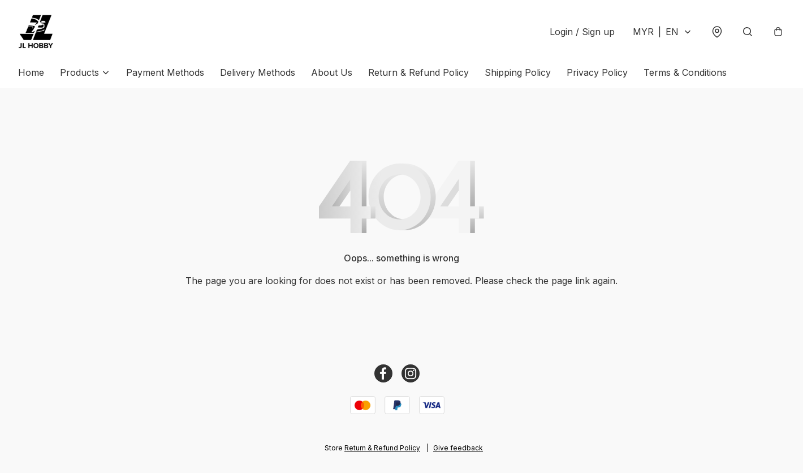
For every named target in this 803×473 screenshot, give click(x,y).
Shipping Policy (518, 72)
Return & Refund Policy (418, 72)
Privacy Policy (597, 72)
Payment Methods (165, 72)
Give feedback (458, 448)
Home (31, 72)
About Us (331, 72)
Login (582, 31)
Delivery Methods (257, 72)
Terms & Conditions (685, 72)
